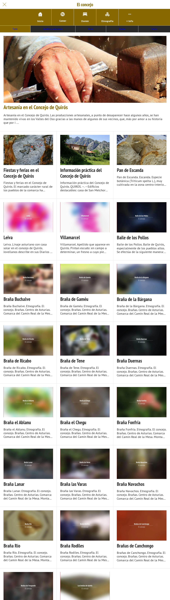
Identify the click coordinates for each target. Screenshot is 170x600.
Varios (154, 29)
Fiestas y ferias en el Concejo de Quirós (21, 173)
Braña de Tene (72, 361)
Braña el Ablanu (17, 422)
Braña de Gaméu (74, 299)
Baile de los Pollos (133, 237)
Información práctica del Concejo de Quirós (81, 173)
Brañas (122, 29)
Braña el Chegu (73, 422)
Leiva (8, 237)
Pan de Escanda (130, 170)
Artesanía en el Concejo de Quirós (36, 107)
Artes (90, 29)
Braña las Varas (73, 484)
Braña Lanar (14, 484)
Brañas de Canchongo (135, 546)
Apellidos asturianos (52, 29)
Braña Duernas (129, 361)
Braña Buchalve (17, 299)
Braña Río (12, 546)
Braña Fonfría (128, 422)
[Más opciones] (130, 17)
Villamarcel (70, 237)
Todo (15, 29)
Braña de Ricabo (17, 361)
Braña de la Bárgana (134, 299)
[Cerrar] (4, 4)
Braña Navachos (130, 484)
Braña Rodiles (72, 546)
